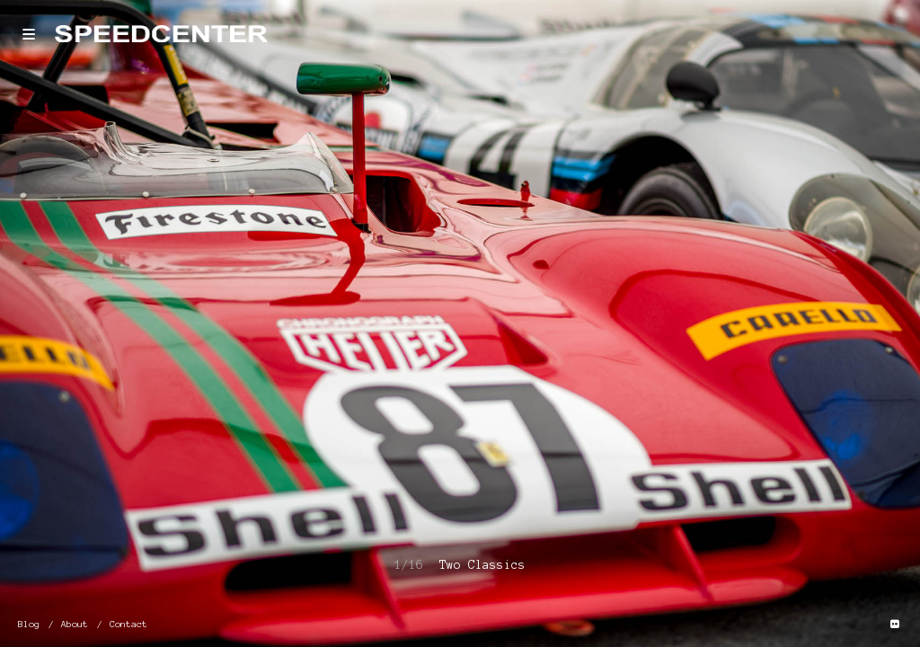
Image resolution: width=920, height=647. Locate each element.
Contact (128, 624)
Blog (29, 624)
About (74, 624)
